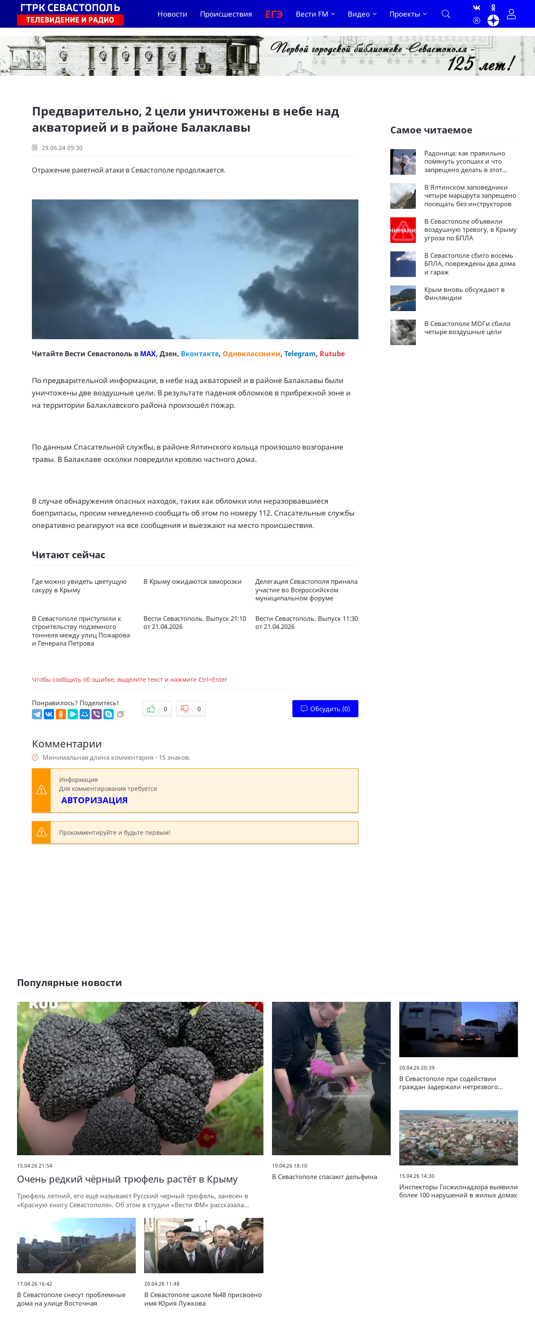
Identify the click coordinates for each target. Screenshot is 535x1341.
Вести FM (312, 14)
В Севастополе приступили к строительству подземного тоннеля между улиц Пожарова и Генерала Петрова (81, 631)
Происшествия (226, 14)
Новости (172, 14)
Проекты (404, 14)
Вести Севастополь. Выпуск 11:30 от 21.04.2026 (306, 622)
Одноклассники (251, 353)
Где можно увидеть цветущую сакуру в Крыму (79, 585)
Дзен (168, 353)
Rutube (332, 353)
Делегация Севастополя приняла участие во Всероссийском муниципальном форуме (306, 589)
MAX (148, 353)
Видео (359, 14)
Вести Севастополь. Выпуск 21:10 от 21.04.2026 (194, 622)
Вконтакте (200, 353)
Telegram (300, 353)
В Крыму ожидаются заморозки (192, 581)
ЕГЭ (274, 14)
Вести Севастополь (98, 353)
